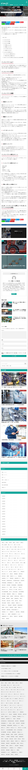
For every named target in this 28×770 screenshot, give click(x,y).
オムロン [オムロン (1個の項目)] (4, 549)
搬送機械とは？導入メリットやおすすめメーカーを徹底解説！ (10, 676)
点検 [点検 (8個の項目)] (20, 600)
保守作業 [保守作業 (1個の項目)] (21, 573)
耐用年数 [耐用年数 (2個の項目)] (9, 609)
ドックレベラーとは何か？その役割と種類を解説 (16, 17)
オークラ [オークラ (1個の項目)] (9, 549)
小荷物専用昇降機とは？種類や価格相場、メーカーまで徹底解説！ (12, 439)
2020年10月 (4, 531)
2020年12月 (4, 526)
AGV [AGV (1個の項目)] (7, 542)
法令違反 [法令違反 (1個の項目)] (4, 600)
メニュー (14, 769)
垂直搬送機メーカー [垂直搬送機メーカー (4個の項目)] (11, 582)
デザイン (8, 365)
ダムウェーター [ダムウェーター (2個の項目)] (18, 553)
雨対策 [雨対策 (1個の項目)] (8, 618)
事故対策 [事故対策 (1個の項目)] (23, 571)
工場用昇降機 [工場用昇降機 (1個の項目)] (22, 591)
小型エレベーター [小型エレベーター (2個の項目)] (5, 589)
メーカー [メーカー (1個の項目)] (8, 567)
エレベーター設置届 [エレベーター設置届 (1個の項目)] (13, 687)
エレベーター (3, 4)
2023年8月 (3, 501)
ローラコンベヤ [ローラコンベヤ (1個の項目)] (21, 569)
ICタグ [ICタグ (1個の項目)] (18, 542)
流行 (10, 365)
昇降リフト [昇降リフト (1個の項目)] (23, 596)
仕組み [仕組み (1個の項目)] (12, 573)
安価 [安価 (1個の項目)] (16, 582)
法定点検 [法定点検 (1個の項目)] (9, 600)
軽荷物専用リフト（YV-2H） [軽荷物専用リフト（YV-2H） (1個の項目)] (6, 752)
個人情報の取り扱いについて (20, 761)
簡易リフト (7, 4)
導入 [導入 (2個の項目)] (11, 587)
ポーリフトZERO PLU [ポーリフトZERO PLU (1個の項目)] (16, 562)
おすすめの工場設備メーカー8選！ (6, 668)
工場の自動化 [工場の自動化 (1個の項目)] (15, 591)
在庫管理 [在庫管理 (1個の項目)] (23, 580)
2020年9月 (3, 534)
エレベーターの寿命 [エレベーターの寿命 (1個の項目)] (5, 687)
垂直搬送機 (11, 4)
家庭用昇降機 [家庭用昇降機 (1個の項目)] (10, 725)
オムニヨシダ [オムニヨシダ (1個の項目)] (20, 687)
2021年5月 (3, 513)
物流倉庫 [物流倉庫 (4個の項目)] (10, 605)
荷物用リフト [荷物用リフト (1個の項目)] (13, 611)
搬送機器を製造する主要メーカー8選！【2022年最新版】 (10, 422)
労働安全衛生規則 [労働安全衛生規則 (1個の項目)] (16, 580)
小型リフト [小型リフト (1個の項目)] (20, 589)
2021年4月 (3, 516)
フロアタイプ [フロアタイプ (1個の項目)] (5, 560)
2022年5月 (3, 511)
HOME (3, 17)
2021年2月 (3, 521)
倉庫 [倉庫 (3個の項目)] (2, 716)
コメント (3, 330)
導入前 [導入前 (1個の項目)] (21, 587)
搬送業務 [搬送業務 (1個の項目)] (3, 734)
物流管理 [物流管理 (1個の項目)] (15, 605)
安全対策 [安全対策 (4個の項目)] (18, 723)
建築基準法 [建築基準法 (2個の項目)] (14, 732)
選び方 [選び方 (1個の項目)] (12, 616)
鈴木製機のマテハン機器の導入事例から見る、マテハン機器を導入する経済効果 (14, 457)
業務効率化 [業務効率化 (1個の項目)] (17, 598)
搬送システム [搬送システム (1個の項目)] (20, 732)
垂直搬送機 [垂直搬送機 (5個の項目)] (4, 582)
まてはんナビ (17, 764)
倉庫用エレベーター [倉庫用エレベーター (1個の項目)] (6, 578)
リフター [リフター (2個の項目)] (17, 567)
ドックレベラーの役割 (6, 41)
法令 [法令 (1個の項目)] (21, 598)
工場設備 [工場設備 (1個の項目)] (9, 732)
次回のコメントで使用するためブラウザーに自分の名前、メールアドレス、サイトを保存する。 (14, 353)
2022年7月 (3, 506)
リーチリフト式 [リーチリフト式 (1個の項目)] (5, 569)
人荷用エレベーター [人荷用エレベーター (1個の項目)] (6, 573)
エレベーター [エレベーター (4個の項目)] (11, 544)
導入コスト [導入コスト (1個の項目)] (15, 587)
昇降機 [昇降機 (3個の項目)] (4, 598)
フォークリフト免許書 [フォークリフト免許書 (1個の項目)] (13, 558)
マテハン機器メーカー (22, 4)
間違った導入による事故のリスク (9, 55)
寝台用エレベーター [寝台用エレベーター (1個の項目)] (6, 587)
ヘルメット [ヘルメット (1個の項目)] (16, 560)
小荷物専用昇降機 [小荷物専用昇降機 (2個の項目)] (5, 591)
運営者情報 (13, 761)
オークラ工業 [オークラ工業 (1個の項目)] (14, 549)
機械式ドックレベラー (7, 46)
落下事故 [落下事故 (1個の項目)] (18, 611)
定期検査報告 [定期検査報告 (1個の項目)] (4, 725)
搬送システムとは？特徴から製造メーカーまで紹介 (19, 303)
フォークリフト (16, 4)
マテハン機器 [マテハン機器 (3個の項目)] (23, 562)
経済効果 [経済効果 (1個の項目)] (4, 609)
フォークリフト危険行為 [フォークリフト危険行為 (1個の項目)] (21, 558)
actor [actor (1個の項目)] (3, 542)
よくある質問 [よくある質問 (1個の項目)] (5, 544)
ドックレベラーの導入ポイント (7, 52)
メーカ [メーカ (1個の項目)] (4, 567)
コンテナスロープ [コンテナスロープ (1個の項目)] (13, 551)
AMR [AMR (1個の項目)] (11, 542)
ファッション (3, 365)
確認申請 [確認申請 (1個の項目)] (12, 607)
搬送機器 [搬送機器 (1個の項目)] (4, 596)
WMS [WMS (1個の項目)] (22, 542)
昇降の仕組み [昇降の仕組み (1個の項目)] (17, 596)
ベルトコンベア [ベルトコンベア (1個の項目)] (22, 560)
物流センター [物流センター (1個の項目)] (5, 605)
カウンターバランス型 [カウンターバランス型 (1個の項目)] (22, 549)
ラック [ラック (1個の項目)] (13, 567)
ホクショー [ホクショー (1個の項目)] (4, 562)
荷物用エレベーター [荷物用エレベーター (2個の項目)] (6, 611)
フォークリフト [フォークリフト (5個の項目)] (5, 558)
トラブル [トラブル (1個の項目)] (23, 553)
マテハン (15, 12)
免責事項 (14, 762)
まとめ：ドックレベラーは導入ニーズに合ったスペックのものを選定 (12, 57)
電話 (19, 769)
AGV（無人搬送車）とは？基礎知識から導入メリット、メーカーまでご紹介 (19, 310)
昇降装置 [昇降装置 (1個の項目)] (8, 598)
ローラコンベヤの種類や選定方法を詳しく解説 (20, 650)
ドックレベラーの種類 (6, 43)
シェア (8, 769)
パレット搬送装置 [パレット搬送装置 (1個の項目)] (4, 696)
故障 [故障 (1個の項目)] (8, 596)
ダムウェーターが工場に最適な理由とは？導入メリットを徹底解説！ (20, 637)
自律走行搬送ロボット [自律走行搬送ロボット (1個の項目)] (15, 609)
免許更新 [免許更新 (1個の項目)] (4, 580)
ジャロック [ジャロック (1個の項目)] (11, 553)
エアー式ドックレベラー (7, 48)
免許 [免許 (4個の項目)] (23, 578)
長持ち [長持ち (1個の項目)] (4, 618)
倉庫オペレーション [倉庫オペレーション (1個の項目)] (8, 716)
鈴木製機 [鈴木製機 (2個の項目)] (21, 616)
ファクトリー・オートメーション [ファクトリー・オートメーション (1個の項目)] (14, 696)
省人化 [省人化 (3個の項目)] (7, 607)
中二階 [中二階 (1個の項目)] (11, 571)
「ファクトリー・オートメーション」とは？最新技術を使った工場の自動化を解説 (19, 318)
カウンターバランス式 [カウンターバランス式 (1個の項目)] (6, 551)
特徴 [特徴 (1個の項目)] (3, 607)
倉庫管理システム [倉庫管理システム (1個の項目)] (18, 578)
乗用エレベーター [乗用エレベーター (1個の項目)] (16, 571)
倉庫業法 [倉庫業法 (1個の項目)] (15, 716)
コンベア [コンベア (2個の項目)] (20, 551)
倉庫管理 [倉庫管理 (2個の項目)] (12, 578)
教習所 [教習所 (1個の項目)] (12, 596)
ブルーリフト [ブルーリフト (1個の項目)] (11, 560)
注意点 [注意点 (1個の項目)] (17, 600)
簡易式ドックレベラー (7, 45)
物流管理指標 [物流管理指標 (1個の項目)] (20, 605)
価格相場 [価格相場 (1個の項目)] (16, 573)
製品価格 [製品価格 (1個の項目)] (23, 611)
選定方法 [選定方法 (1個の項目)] (16, 616)
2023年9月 (3, 498)
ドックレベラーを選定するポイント (9, 54)
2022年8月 (3, 503)
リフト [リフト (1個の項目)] (22, 567)
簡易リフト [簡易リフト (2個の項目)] (20, 607)
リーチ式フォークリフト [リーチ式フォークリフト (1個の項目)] (13, 569)
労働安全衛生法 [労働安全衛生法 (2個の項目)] (10, 580)
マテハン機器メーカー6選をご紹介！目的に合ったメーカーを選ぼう (12, 387)
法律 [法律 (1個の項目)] (13, 600)
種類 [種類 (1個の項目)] (16, 607)
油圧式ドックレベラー (7, 50)
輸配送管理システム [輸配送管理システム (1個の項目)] (6, 616)
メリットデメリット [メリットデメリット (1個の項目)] (13, 705)
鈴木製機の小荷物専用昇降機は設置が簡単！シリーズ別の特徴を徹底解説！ (13, 404)
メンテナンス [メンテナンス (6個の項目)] (20, 705)
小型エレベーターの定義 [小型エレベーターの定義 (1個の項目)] (13, 589)
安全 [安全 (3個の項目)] (20, 582)
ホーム (3, 769)
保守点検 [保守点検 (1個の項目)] (25, 714)
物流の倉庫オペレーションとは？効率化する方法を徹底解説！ (7, 650)
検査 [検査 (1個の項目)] (12, 598)
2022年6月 (3, 508)
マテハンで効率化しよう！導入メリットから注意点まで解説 (7, 637)
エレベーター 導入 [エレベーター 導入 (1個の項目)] (17, 544)
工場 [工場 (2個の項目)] (10, 591)
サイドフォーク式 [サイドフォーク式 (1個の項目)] (5, 553)
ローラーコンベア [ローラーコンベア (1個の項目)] (5, 571)
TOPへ (25, 769)
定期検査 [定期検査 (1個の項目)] (23, 723)
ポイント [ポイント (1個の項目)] (9, 562)
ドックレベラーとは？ (6, 39)
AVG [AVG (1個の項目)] (14, 542)
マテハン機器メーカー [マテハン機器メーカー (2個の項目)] (5, 705)
